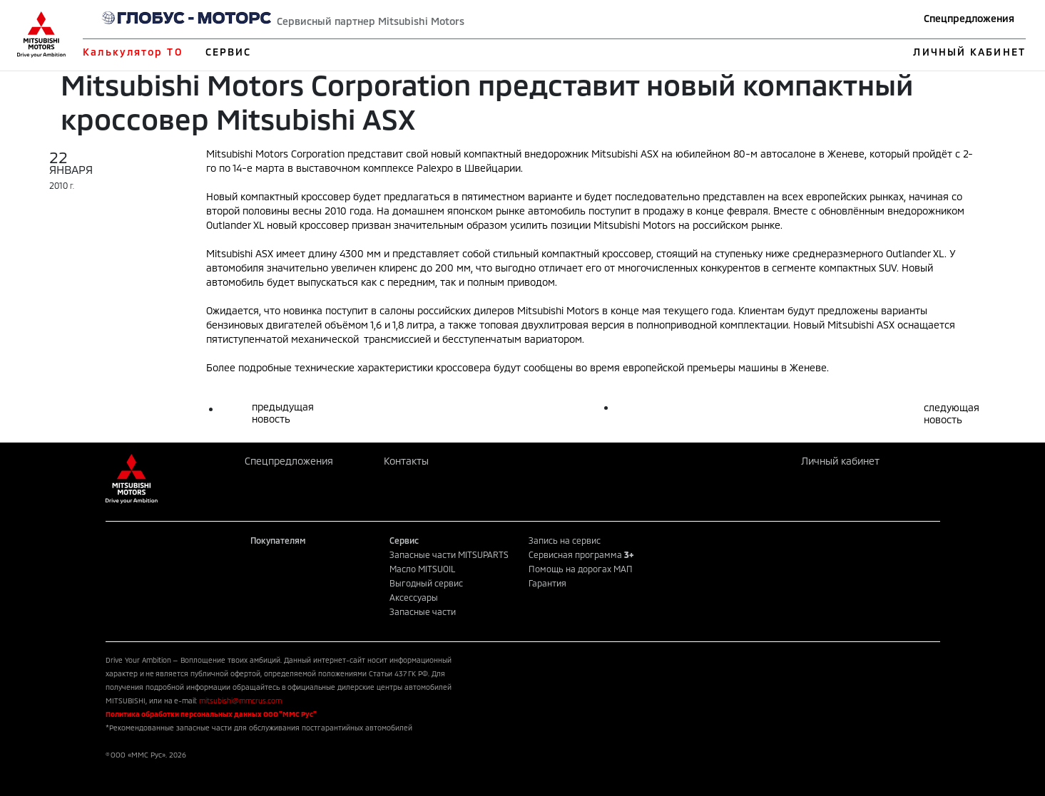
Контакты (406, 461)
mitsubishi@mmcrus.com (240, 700)
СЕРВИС (228, 52)
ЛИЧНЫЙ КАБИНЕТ (969, 52)
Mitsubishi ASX (624, 154)
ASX (264, 253)
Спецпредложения (969, 18)
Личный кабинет (840, 461)
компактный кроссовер (295, 196)
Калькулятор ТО (132, 52)
